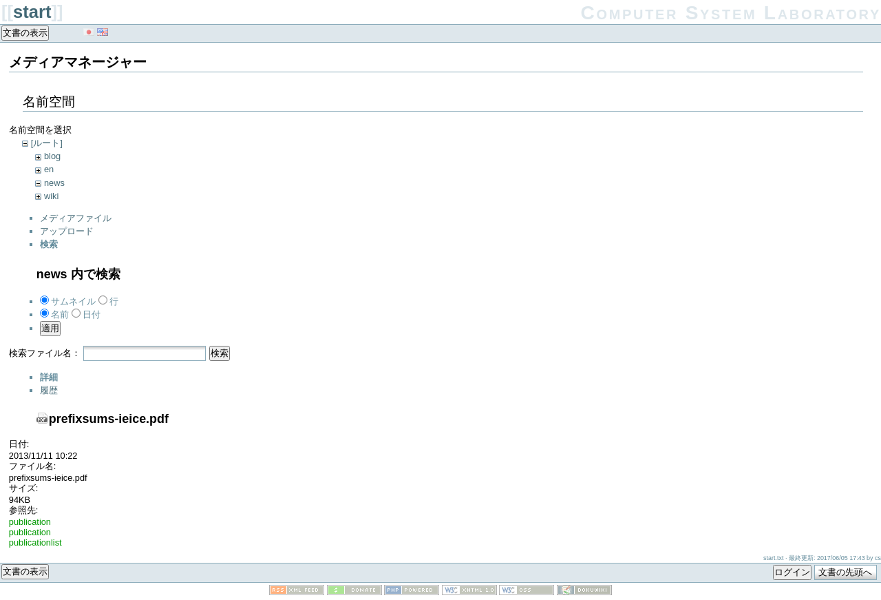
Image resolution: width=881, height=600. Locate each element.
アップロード (67, 231)
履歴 (49, 390)
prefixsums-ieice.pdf (109, 419)
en (49, 169)
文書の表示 (25, 33)
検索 (220, 353)
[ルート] (47, 143)
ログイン (792, 572)
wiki (51, 196)
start (32, 11)
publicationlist (35, 542)
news (54, 183)
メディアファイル (76, 218)
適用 (50, 328)
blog (52, 156)
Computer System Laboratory (731, 12)
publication (30, 522)
